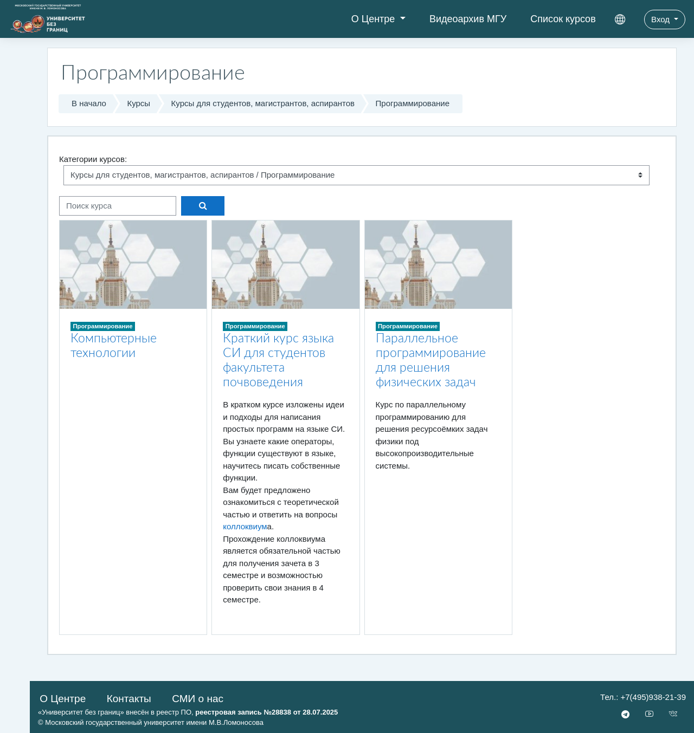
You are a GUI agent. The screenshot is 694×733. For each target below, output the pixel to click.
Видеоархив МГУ (467, 19)
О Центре (374, 19)
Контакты (129, 698)
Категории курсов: (93, 159)
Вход (661, 19)
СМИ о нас (197, 698)
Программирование (412, 103)
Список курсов (563, 19)
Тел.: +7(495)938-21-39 (643, 697)
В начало (89, 103)
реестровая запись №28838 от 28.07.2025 (266, 712)
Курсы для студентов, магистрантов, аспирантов (263, 103)
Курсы (138, 103)
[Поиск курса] (117, 206)
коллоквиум (245, 526)
